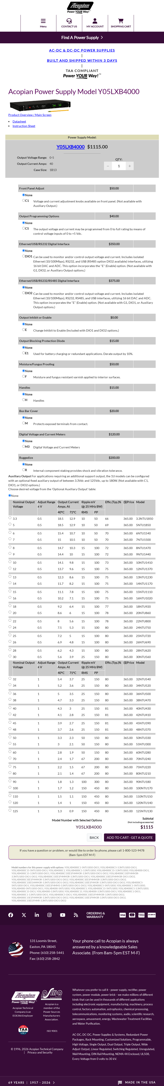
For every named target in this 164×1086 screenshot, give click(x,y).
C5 (27, 228)
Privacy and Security (40, 1052)
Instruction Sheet (24, 126)
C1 (27, 200)
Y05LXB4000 (71, 147)
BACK (94, 837)
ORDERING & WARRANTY (95, 915)
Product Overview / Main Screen (29, 115)
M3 (27, 446)
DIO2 (28, 293)
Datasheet (19, 121)
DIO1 (28, 256)
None (28, 195)
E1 (26, 353)
